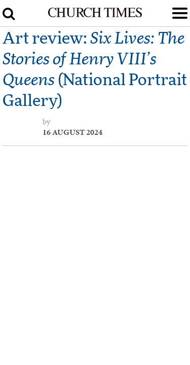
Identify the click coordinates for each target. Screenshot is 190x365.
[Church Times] (94, 15)
